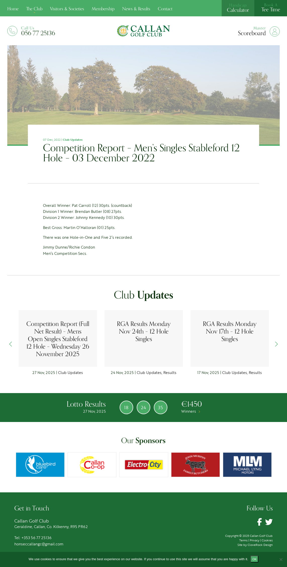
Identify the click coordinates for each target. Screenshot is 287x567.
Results (169, 372)
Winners (190, 411)
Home (13, 9)
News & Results (136, 9)
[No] (280, 559)
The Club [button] (34, 9)
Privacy (254, 540)
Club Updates (72, 139)
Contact (165, 9)
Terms (243, 540)
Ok (254, 559)
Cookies (267, 540)
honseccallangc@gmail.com (38, 544)
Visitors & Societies (67, 9)
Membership (103, 9)
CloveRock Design (260, 544)
